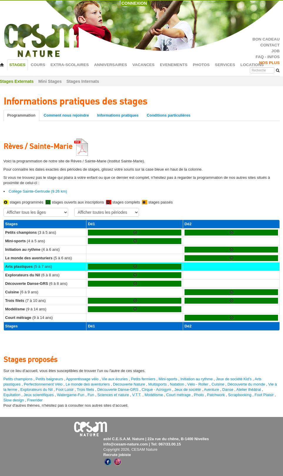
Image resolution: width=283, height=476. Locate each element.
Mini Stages (50, 81)
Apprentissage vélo (82, 379)
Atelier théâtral (248, 389)
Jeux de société (188, 389)
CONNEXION (134, 3)
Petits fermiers (143, 379)
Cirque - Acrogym (156, 389)
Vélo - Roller (197, 384)
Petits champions (18, 379)
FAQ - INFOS (268, 57)
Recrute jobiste (117, 455)
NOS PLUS (269, 62)
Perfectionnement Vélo (43, 384)
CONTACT (270, 45)
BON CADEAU (265, 39)
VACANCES (143, 65)
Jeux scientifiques (39, 395)
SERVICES (225, 65)
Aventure (211, 389)
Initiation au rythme (196, 379)
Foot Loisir (65, 389)
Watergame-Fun (70, 395)
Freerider (35, 400)
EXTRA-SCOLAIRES (70, 65)
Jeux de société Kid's (234, 379)
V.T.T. (136, 395)
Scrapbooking (240, 395)
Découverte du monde (246, 384)
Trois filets (86, 389)
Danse (227, 389)
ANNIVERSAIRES (110, 65)
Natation (177, 384)
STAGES (17, 65)
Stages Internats (82, 81)
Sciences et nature (113, 395)
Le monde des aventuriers (88, 384)
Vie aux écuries (115, 379)
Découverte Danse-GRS (117, 389)
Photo (199, 395)
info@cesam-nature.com (125, 444)
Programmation (21, 115)
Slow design (14, 400)
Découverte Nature (129, 384)
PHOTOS (201, 65)
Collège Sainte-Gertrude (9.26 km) (38, 191)
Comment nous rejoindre (66, 115)
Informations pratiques (117, 115)
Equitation (12, 395)
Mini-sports (168, 379)
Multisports (157, 384)
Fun (91, 395)
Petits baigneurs (49, 379)
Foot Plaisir (264, 395)
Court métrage (178, 395)
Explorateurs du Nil (36, 389)
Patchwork (216, 395)
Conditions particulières (168, 115)
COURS (38, 65)
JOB (275, 51)
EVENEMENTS (173, 65)
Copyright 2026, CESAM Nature (130, 449)
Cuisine (218, 384)
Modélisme (154, 395)
